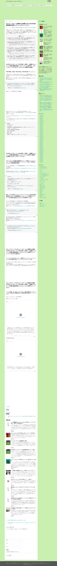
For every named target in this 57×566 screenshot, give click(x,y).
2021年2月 (41, 132)
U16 (9, 416)
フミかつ (50, 100)
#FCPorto (27, 210)
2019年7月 (41, 156)
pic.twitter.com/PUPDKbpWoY (18, 211)
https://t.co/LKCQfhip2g (29, 185)
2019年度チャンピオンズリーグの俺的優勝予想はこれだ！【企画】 (23, 449)
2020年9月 (41, 138)
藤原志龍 (15, 335)
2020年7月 (41, 141)
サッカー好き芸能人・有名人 (44, 174)
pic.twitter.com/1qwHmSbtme (26, 228)
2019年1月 (41, 161)
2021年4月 (41, 129)
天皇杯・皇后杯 (33, 5)
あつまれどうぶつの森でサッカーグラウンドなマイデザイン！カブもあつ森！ (48, 40)
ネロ (35, 416)
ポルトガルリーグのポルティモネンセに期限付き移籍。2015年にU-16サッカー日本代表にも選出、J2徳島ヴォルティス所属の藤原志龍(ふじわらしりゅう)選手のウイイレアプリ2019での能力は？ (21, 50)
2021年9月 (41, 123)
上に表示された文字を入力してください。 (13, 551)
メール (7, 543)
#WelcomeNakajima (10, 211)
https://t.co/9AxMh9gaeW (28, 84)
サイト (7, 546)
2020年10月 (41, 137)
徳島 (23, 416)
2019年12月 (41, 150)
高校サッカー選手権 (39, 5)
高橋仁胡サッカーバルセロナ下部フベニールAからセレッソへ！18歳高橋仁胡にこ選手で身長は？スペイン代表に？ (46, 36)
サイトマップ (49, 5)
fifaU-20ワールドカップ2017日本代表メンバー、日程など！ (21, 479)
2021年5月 (41, 128)
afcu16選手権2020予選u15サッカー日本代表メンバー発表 (15, 520)
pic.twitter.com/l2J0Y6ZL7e (11, 186)
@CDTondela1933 (16, 227)
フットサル (41, 183)
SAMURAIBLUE (13, 5)
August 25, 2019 (19, 230)
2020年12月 (41, 134)
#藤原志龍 (13, 83)
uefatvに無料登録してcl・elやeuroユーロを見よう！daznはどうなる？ (48, 62)
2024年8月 (41, 116)
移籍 (29, 416)
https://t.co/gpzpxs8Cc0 (18, 228)
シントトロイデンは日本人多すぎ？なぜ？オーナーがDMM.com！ (48, 27)
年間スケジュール (7, 5)
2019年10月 (41, 152)
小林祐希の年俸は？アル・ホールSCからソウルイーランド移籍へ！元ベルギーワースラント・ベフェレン (20, 523)
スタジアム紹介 (42, 176)
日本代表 (26, 416)
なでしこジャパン (18, 5)
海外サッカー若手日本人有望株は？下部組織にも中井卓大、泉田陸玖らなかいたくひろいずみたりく (46, 103)
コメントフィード (42, 204)
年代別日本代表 (24, 5)
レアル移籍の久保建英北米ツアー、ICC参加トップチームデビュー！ (23, 470)
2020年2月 (41, 147)
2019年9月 (41, 154)
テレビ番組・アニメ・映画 (44, 179)
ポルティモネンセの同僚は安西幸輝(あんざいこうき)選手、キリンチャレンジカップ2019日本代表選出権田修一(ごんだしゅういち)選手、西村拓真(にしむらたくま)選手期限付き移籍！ (22, 45)
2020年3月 (41, 146)
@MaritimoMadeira (10, 227)
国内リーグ (29, 5)
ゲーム (41, 170)
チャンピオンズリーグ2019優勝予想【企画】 (19, 440)
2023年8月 (41, 119)
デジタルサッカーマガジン (14, 1)
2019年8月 (41, 155)
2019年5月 (41, 159)
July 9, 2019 (21, 188)
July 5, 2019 (17, 213)
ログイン (41, 202)
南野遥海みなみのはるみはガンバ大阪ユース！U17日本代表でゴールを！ (48, 58)
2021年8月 (41, 124)
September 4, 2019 (23, 87)
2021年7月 (41, 125)
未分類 (41, 192)
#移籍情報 (9, 83)
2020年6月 (41, 142)
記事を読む (12, 431)
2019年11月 (41, 151)
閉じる (22, 36)
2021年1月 (41, 133)
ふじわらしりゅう (14, 416)
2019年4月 (41, 160)
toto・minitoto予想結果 (43, 167)
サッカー (23, 27)
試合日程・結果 (42, 194)
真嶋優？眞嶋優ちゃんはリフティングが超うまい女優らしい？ (48, 51)
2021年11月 (41, 120)
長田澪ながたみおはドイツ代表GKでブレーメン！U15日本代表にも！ (48, 43)
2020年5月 (41, 143)
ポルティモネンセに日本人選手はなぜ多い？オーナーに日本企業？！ (23, 433)
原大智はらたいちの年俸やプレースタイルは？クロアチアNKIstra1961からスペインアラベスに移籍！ (46, 96)
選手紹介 (34, 27)
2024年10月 (41, 115)
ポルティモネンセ (20, 416)
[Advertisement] (28, 13)
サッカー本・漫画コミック (44, 175)
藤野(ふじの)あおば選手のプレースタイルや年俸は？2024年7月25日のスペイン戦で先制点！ (46, 89)
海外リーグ (44, 5)
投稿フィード (42, 203)
